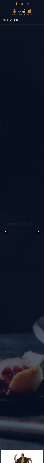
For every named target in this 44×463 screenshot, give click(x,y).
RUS (16, 20)
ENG (10, 20)
